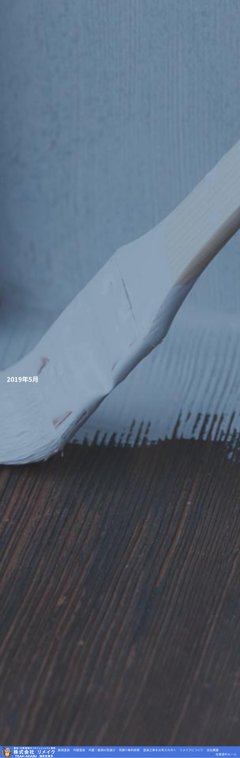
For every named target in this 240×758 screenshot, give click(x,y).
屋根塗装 (64, 750)
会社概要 (213, 750)
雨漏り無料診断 (129, 750)
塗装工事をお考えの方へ (159, 750)
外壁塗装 (79, 750)
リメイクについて (191, 750)
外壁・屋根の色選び (102, 750)
